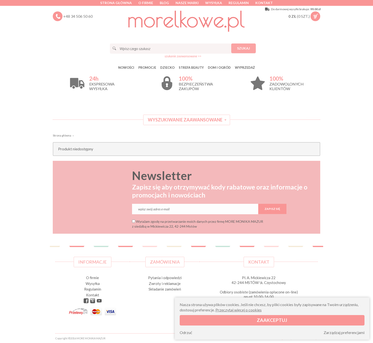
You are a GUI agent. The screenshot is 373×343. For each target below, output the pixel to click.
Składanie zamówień (165, 289)
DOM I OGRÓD (219, 67)
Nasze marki (187, 3)
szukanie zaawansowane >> (183, 56)
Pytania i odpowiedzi (165, 277)
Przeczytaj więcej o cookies (238, 310)
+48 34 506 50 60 (78, 16)
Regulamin (239, 3)
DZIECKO (167, 67)
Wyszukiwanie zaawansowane (185, 119)
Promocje (147, 67)
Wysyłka (213, 3)
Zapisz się (272, 209)
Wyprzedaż (245, 67)
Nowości (126, 67)
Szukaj (243, 48)
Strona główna (116, 3)
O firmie (145, 3)
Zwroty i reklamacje (165, 283)
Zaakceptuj (272, 320)
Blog (164, 3)
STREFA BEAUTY (191, 67)
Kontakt (264, 3)
